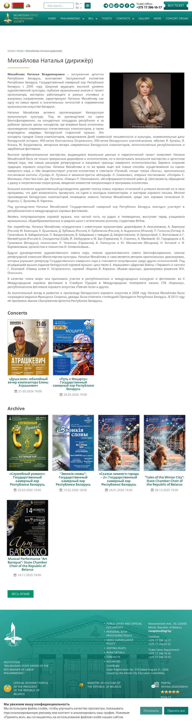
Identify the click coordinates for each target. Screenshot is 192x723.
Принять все (176, 710)
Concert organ (177, 18)
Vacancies (113, 661)
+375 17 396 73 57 (159, 657)
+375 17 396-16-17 (149, 7)
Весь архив (20, 594)
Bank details (115, 652)
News (157, 18)
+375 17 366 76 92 (159, 653)
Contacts (123, 18)
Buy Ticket (176, 5)
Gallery (143, 18)
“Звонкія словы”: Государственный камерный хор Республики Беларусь (73, 479)
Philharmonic (70, 18)
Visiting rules (116, 648)
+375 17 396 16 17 (159, 640)
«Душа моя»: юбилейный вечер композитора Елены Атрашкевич (28, 382)
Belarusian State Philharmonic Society (26, 18)
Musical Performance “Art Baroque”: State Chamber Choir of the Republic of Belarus (27, 564)
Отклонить (151, 710)
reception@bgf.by (159, 631)
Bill (91, 18)
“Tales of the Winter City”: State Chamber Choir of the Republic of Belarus (164, 480)
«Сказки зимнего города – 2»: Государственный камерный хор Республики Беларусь (119, 479)
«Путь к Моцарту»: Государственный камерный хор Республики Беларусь (73, 384)
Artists (20, 50)
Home (52, 18)
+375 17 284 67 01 (159, 644)
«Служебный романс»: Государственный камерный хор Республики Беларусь (27, 479)
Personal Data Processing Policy (119, 633)
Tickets (107, 18)
